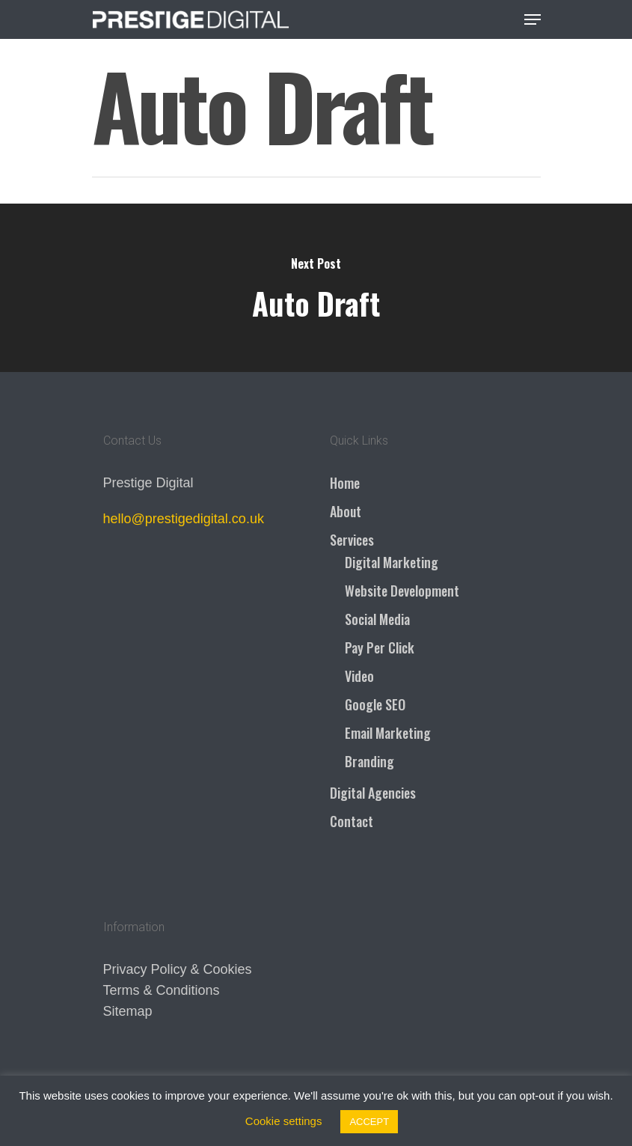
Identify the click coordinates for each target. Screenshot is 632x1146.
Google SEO (375, 704)
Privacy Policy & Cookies (177, 969)
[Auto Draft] (316, 288)
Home (345, 483)
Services (352, 539)
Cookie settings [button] (283, 1121)
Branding (369, 761)
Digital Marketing (391, 562)
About (345, 511)
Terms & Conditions (161, 990)
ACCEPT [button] (369, 1121)
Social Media (377, 619)
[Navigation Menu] (532, 19)
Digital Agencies (373, 792)
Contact (351, 821)
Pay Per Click (379, 647)
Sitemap (128, 1011)
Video (359, 676)
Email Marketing (388, 733)
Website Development (402, 590)
